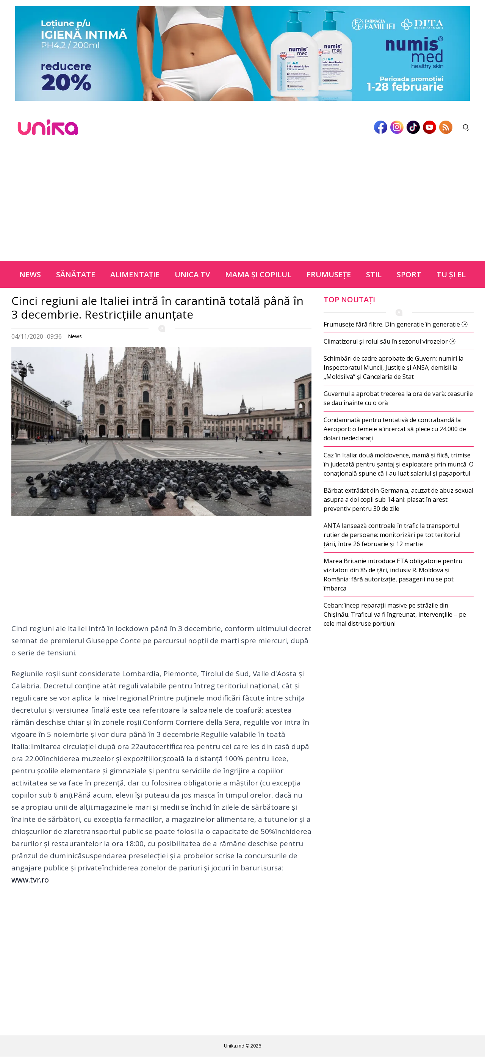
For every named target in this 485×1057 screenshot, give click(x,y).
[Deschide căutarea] (466, 127)
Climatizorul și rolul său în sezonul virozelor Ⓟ (389, 341)
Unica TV (192, 274)
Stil (374, 274)
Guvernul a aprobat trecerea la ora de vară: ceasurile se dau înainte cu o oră (398, 398)
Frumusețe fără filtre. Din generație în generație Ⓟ (396, 324)
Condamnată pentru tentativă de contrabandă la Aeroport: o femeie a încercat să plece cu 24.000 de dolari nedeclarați (395, 429)
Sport (409, 274)
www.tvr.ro (30, 880)
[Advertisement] (242, 204)
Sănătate (75, 274)
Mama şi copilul (258, 274)
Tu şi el (451, 274)
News (30, 274)
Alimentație (135, 274)
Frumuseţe (329, 274)
